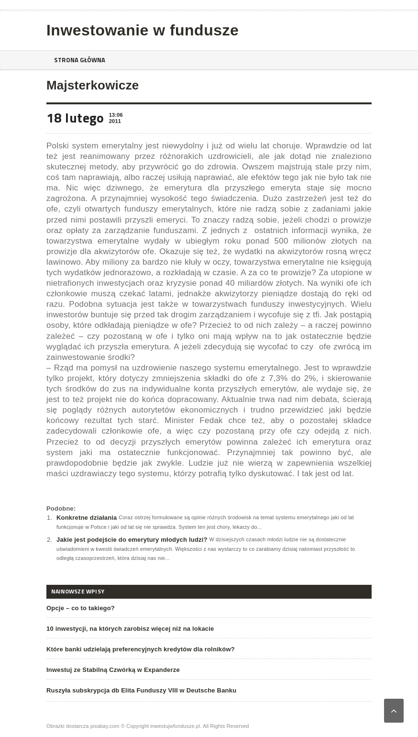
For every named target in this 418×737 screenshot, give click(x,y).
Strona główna (82, 60)
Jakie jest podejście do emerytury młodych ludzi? (132, 539)
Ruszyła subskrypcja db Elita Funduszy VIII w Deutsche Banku (141, 690)
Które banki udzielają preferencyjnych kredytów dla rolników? (140, 649)
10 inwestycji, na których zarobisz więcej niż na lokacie (130, 628)
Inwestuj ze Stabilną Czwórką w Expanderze (113, 669)
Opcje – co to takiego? (80, 608)
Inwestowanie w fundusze (142, 30)
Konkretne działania (86, 517)
